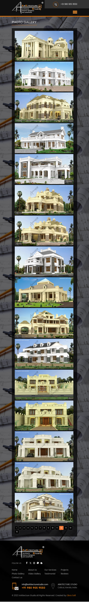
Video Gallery (34, 579)
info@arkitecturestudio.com (35, 589)
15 (17, 537)
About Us (32, 575)
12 (61, 533)
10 (53, 533)
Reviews (64, 579)
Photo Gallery (18, 579)
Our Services (50, 575)
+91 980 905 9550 (69, 4)
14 (70, 533)
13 (66, 533)
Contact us (17, 583)
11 (57, 533)
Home (14, 575)
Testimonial (49, 579)
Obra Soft (71, 600)
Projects (64, 575)
